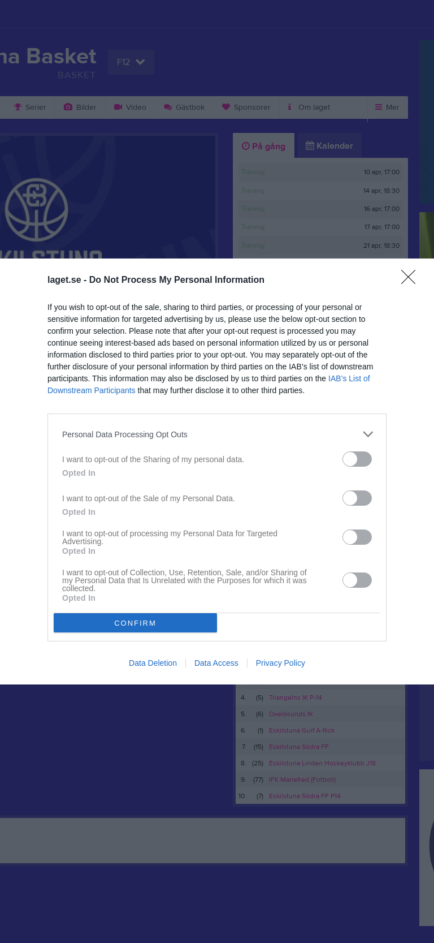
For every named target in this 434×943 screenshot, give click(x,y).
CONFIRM (135, 622)
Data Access (216, 663)
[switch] (357, 459)
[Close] (412, 280)
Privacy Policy (280, 663)
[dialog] (217, 471)
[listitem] (217, 434)
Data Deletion (153, 663)
